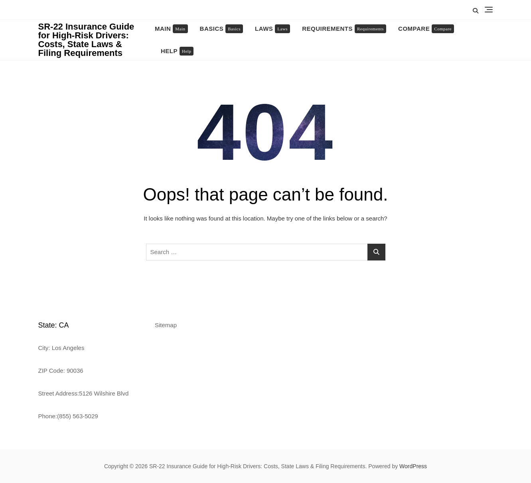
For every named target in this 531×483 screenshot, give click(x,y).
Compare (426, 28)
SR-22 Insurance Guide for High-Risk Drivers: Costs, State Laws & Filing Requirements (86, 40)
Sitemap (166, 325)
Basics (221, 28)
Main (171, 28)
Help (177, 51)
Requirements (344, 28)
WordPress (413, 466)
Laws (272, 28)
